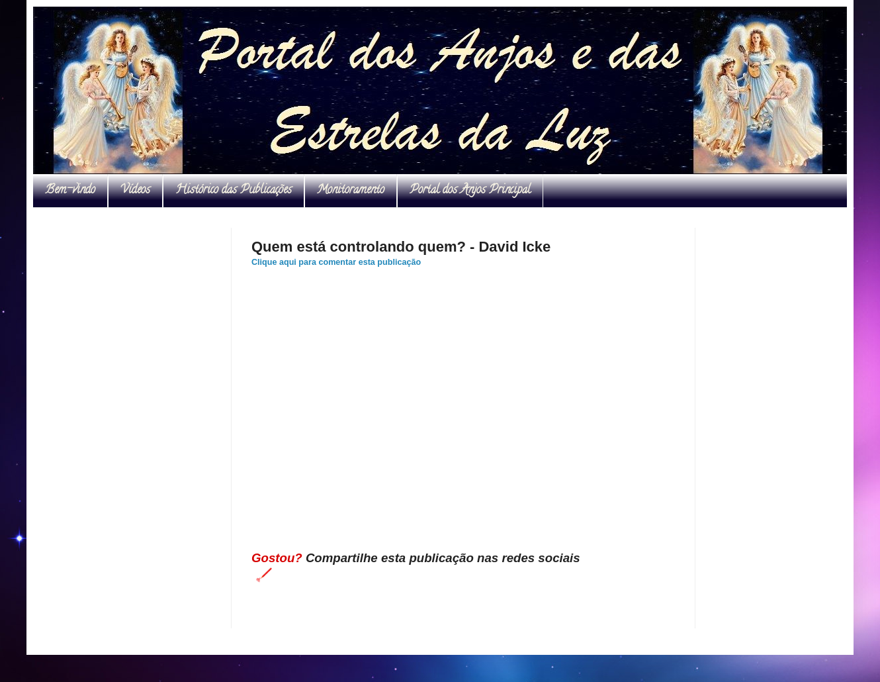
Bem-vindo (70, 190)
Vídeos (135, 190)
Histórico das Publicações (233, 190)
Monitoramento (350, 190)
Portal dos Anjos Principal (470, 190)
